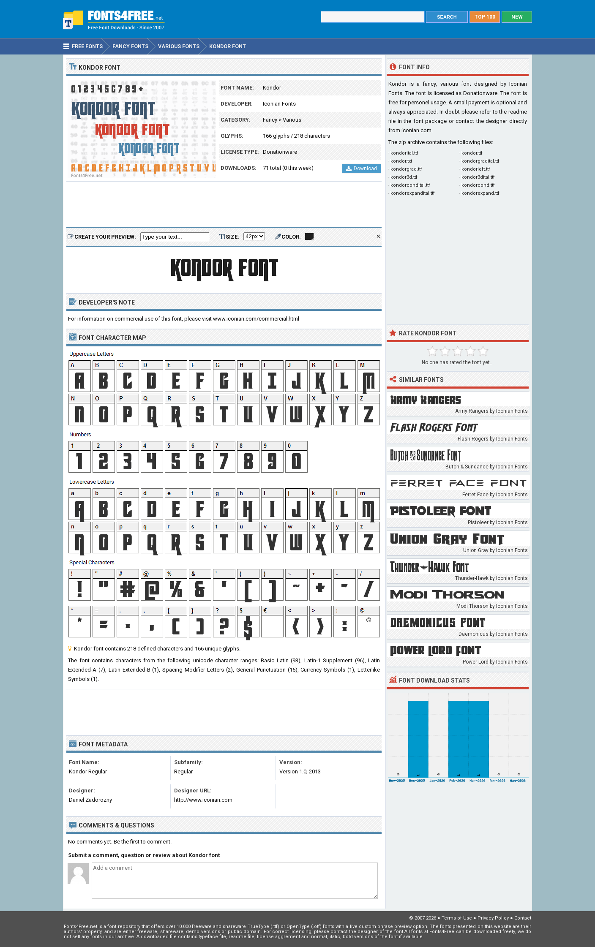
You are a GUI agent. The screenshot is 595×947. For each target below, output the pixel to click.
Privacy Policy (493, 918)
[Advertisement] (224, 205)
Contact (522, 918)
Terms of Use (457, 918)
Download (361, 168)
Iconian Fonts (279, 104)
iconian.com (416, 130)
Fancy (270, 120)
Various (292, 120)
